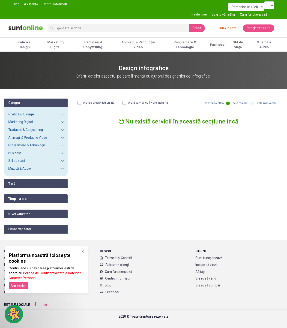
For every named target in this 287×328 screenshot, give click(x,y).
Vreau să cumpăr (207, 285)
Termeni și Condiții (116, 258)
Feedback (110, 292)
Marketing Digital (55, 44)
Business (217, 44)
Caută (196, 28)
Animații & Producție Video (138, 44)
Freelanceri (199, 14)
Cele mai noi (237, 103)
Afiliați (200, 272)
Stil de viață (238, 44)
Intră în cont (227, 28)
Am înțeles (18, 286)
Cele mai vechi (263, 103)
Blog (16, 4)
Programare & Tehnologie (184, 44)
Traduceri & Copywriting (92, 44)
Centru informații (55, 4)
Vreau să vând (205, 278)
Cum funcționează (116, 272)
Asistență (31, 4)
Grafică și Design (24, 44)
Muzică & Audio (264, 44)
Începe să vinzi (206, 265)
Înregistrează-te (258, 28)
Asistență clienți (114, 265)
